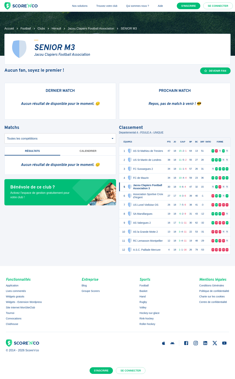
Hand (143, 296)
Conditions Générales (211, 285)
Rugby (143, 302)
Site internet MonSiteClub (20, 307)
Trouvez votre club (106, 5)
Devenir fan (215, 71)
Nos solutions (79, 5)
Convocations (13, 318)
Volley (143, 307)
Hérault (56, 28)
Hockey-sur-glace (150, 313)
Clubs (41, 28)
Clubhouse (12, 324)
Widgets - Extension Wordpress (24, 302)
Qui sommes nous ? (137, 5)
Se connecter (218, 5)
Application (12, 285)
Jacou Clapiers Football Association (91, 28)
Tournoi (10, 313)
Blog (84, 285)
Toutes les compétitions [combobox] (22, 138)
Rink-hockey (147, 318)
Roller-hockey (147, 324)
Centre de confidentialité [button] (213, 302)
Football (26, 28)
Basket (143, 291)
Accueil (9, 28)
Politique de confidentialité (214, 291)
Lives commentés (16, 291)
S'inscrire (188, 5)
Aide (160, 5)
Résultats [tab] (32, 152)
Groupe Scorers (91, 291)
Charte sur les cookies (212, 296)
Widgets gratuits (15, 296)
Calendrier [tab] (88, 150)
